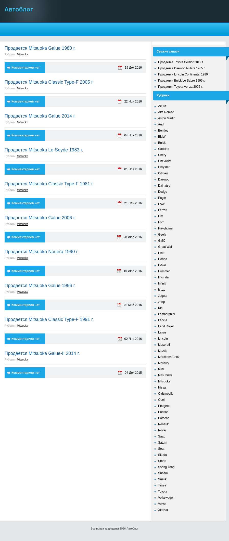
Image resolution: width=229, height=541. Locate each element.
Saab (161, 436)
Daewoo (163, 179)
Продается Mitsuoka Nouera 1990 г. (42, 251)
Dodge (162, 192)
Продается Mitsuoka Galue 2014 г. (40, 116)
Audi (161, 124)
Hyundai (163, 277)
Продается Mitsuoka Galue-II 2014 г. (42, 353)
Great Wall (165, 247)
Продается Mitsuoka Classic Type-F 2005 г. (49, 82)
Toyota (162, 491)
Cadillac (163, 149)
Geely (162, 234)
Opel (161, 400)
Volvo (162, 504)
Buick (162, 143)
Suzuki (162, 479)
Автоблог (18, 9)
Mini (161, 369)
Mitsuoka (22, 54)
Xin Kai (163, 510)
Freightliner (165, 228)
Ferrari (162, 210)
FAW (161, 204)
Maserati (164, 344)
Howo (162, 265)
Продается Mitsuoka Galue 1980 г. (40, 48)
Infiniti (162, 283)
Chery (162, 155)
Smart (162, 461)
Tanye (162, 485)
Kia (160, 308)
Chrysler (164, 167)
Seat (161, 448)
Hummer (164, 271)
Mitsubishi (165, 375)
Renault (163, 424)
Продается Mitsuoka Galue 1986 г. (40, 285)
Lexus (162, 332)
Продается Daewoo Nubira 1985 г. (181, 68)
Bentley (163, 130)
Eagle (162, 198)
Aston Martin (166, 118)
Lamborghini (166, 314)
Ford (161, 222)
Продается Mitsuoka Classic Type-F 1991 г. (49, 319)
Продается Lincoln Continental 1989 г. (184, 74)
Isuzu (162, 289)
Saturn (162, 442)
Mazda (162, 351)
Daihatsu (164, 185)
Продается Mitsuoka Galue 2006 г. (40, 217)
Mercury (163, 363)
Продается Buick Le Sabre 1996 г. (181, 80)
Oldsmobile (165, 393)
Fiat (160, 216)
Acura (162, 106)
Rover (162, 430)
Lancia (162, 320)
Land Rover (166, 326)
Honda (162, 259)
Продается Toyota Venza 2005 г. (180, 86)
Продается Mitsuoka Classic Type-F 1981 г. (49, 183)
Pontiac (163, 412)
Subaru (163, 473)
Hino (161, 253)
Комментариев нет (25, 67)
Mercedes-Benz (169, 357)
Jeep (161, 302)
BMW (162, 136)
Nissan (163, 387)
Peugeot (164, 406)
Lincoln (163, 338)
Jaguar (163, 296)
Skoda (162, 455)
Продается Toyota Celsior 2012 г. (181, 62)
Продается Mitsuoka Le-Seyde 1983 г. (44, 149)
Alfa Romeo (166, 112)
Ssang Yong (166, 467)
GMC (161, 240)
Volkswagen (166, 497)
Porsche (163, 418)
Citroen (163, 173)
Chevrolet (164, 161)
